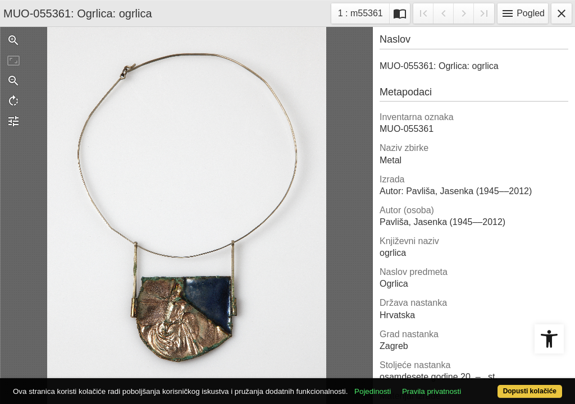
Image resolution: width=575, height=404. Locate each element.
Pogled (523, 13)
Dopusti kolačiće (498, 385)
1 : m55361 (363, 12)
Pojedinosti (401, 372)
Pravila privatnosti (460, 372)
